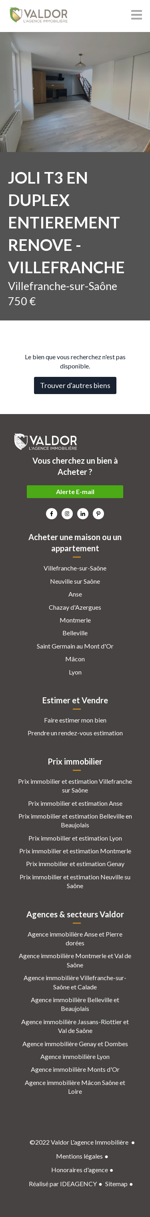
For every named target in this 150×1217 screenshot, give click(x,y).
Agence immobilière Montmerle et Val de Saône (75, 960)
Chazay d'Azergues (75, 607)
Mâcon (75, 659)
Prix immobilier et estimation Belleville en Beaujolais (75, 820)
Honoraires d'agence (79, 1169)
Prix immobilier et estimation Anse (75, 803)
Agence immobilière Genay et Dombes (75, 1043)
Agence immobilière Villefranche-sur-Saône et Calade (75, 982)
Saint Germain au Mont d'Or (75, 646)
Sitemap (116, 1183)
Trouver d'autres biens (75, 385)
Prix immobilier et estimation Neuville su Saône (75, 881)
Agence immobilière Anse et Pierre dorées (75, 938)
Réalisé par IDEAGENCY (63, 1183)
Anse (75, 594)
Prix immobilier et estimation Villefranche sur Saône (75, 785)
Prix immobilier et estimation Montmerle (75, 851)
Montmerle (75, 620)
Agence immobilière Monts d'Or (75, 1069)
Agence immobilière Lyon (75, 1056)
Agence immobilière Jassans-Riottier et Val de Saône (75, 1026)
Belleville (75, 633)
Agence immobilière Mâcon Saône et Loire (75, 1087)
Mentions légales (79, 1156)
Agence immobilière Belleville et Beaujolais (75, 1004)
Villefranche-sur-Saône (75, 568)
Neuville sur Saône (75, 581)
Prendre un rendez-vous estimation (75, 733)
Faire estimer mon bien (75, 720)
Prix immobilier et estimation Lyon (75, 838)
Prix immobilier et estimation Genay (75, 863)
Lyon (75, 672)
